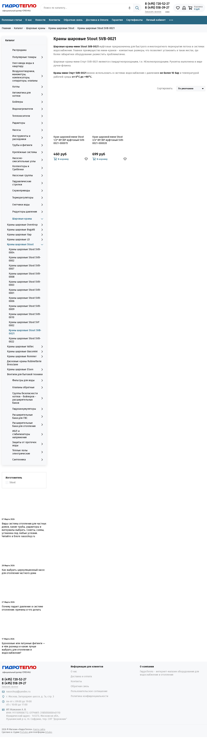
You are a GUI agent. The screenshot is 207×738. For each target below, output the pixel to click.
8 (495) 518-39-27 (157, 8)
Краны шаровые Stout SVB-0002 (25, 259)
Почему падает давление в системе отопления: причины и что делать (22, 608)
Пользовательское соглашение (89, 691)
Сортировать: (165, 88)
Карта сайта (39, 729)
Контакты (54, 19)
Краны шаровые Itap (26, 234)
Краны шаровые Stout (26, 244)
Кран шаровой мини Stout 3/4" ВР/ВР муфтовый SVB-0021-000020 (108, 140)
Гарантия (117, 19)
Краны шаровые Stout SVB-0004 (25, 251)
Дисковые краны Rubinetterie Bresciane (24, 363)
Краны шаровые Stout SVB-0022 (25, 340)
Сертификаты (134, 19)
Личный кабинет (155, 19)
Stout (12, 482)
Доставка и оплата (81, 676)
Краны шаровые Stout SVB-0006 (25, 299)
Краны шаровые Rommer (26, 356)
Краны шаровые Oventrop (26, 224)
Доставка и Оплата (97, 19)
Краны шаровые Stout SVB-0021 (25, 332)
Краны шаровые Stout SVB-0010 (25, 316)
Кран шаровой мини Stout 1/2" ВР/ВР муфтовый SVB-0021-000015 (69, 140)
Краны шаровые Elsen (26, 369)
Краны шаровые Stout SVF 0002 (24, 324)
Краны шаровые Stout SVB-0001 (25, 291)
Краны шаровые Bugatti (26, 229)
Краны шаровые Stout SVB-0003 (25, 283)
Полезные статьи (12, 19)
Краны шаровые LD (26, 239)
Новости (40, 19)
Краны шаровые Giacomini (26, 351)
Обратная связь (73, 19)
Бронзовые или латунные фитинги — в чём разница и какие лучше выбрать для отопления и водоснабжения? (23, 648)
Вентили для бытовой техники (25, 374)
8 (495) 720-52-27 (157, 4)
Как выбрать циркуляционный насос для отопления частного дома (23, 571)
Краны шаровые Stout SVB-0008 (25, 275)
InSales (48, 732)
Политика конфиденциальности (89, 696)
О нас (28, 19)
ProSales (24, 732)
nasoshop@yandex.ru (18, 691)
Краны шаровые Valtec (26, 346)
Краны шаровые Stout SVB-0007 (25, 267)
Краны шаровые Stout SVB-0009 (25, 308)
